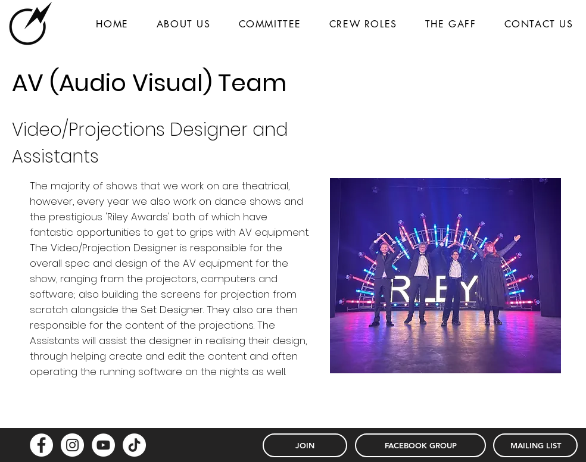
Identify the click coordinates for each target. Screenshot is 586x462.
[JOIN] (305, 445)
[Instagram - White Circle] (72, 445)
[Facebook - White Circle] (41, 445)
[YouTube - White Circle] (103, 445)
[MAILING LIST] (535, 445)
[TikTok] (134, 445)
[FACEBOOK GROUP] (420, 445)
